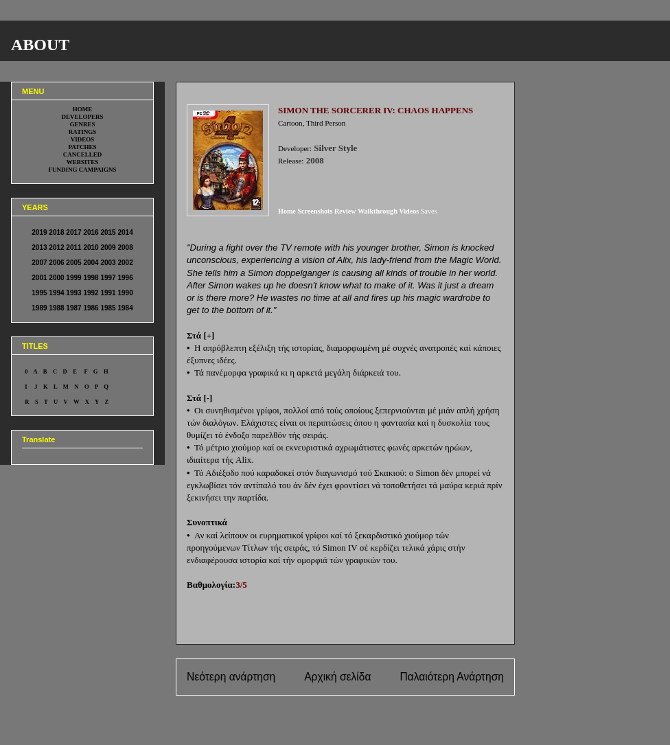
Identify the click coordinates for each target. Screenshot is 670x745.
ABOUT (40, 45)
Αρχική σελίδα (337, 677)
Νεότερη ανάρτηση (231, 677)
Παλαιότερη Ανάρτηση (452, 677)
